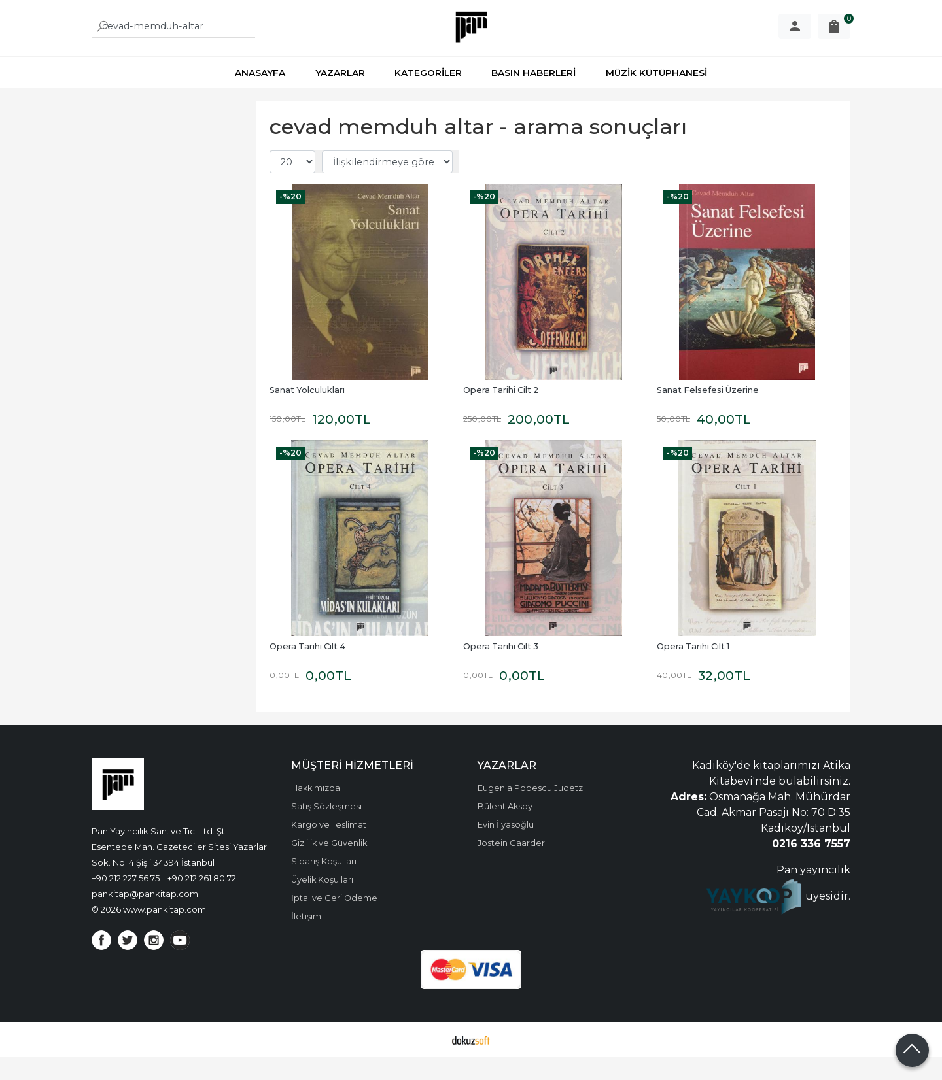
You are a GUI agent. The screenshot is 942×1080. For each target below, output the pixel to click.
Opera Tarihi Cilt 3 (500, 669)
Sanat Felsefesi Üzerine (708, 413)
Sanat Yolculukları (307, 413)
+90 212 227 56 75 (126, 901)
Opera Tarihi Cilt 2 (500, 413)
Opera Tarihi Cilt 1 (693, 669)
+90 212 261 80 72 (201, 901)
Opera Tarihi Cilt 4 (307, 669)
